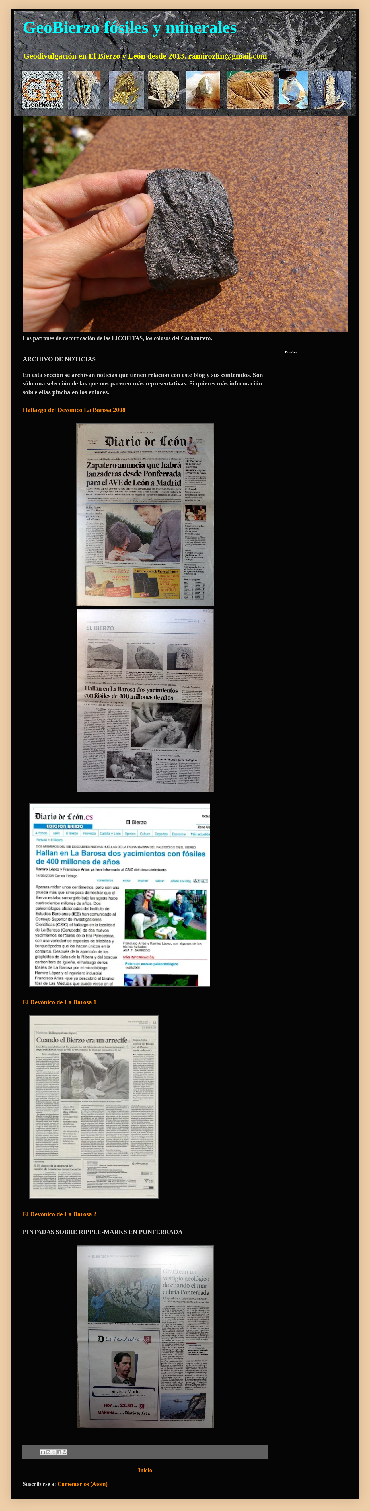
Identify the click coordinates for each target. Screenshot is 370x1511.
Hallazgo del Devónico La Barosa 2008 (74, 409)
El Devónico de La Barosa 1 (59, 1002)
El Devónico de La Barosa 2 (59, 1214)
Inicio (145, 1470)
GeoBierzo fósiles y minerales (130, 27)
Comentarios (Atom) (82, 1484)
